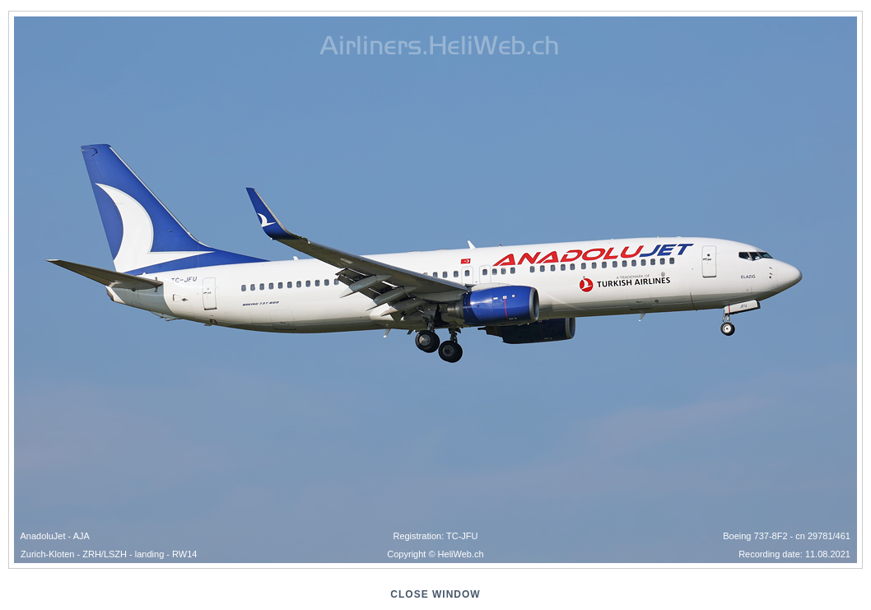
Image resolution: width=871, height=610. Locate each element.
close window (435, 594)
